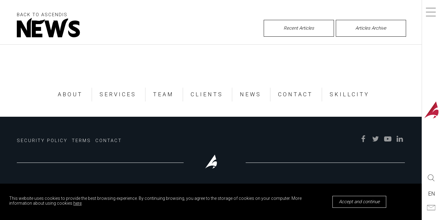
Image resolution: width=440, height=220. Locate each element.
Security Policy (42, 140)
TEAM (163, 94)
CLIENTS (207, 94)
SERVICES (118, 94)
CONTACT (295, 94)
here (77, 203)
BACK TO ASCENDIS (42, 14)
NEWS (250, 94)
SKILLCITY (349, 94)
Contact (108, 140)
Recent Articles (299, 28)
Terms (81, 140)
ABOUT (70, 94)
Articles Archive (370, 28)
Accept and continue (359, 201)
